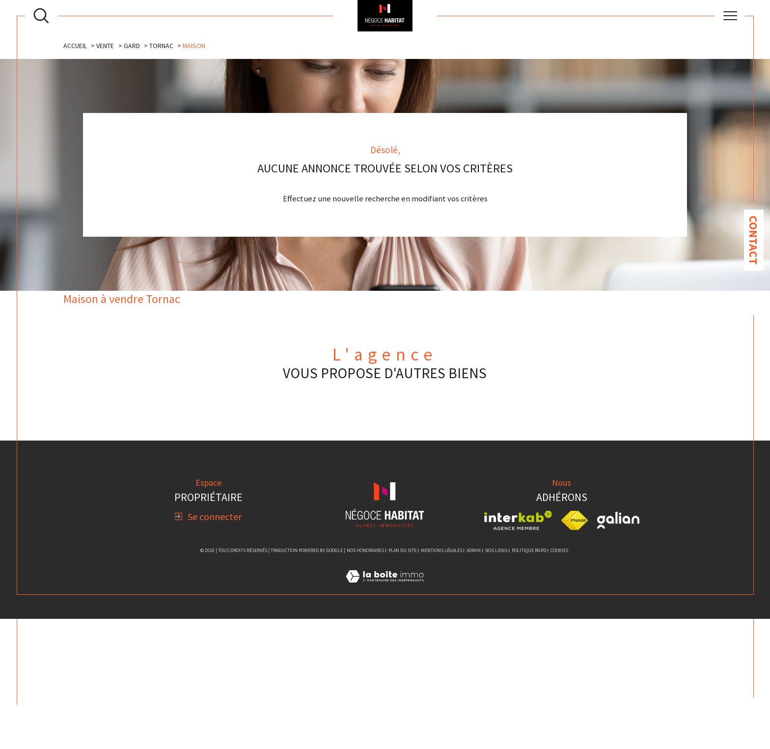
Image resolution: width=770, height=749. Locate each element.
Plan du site (402, 680)
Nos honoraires (365, 680)
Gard (132, 173)
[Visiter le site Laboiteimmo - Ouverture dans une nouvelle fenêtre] (385, 718)
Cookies (559, 681)
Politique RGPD (529, 680)
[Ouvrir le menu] (730, 15)
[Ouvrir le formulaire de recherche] (41, 15)
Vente (105, 173)
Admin (474, 680)
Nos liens (496, 680)
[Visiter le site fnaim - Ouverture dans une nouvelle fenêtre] (574, 651)
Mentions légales (441, 680)
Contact (753, 240)
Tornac (161, 173)
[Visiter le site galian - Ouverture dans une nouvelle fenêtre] (618, 650)
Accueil (75, 173)
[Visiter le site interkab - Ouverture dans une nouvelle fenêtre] (518, 651)
